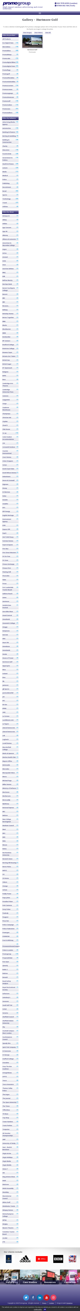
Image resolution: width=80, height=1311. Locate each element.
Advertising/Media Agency (9, 123)
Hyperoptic (6, 666)
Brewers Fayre (7, 352)
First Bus (5, 549)
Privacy (44, 1303)
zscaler (5, 1238)
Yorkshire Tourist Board (8, 1233)
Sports (5, 195)
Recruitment (7, 187)
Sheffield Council (8, 1017)
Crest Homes (7, 457)
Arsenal (5, 257)
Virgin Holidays (8, 1157)
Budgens (5, 372)
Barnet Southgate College (9, 289)
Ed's (4, 507)
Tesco (5, 1080)
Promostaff (6, 101)
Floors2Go (6, 576)
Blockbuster (7, 329)
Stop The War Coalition (7, 1068)
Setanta (5, 1013)
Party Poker (6, 909)
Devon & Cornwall (8, 480)
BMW (4, 333)
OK (45, 1309)
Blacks (5, 325)
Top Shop (6, 1118)
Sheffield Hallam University (8, 1022)
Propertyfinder (7, 958)
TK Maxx (5, 1114)
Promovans (6, 109)
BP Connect (6, 341)
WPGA (5, 1220)
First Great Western (9, 552)
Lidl (4, 735)
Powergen (6, 932)
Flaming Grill (7, 572)
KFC (4, 700)
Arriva (5, 253)
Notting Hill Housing (9, 863)
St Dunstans (7, 1051)
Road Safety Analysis (7, 982)
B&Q (4, 272)
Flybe (4, 580)
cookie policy (38, 1309)
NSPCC (5, 870)
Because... (6, 306)
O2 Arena (6, 878)
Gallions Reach (7, 594)
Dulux (4, 496)
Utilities (5, 206)
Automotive (7, 128)
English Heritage (8, 515)
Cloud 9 (5, 425)
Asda (4, 261)
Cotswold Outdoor (9, 447)
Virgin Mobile (7, 1165)
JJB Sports (6, 689)
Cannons (5, 396)
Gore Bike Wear (8, 611)
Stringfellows (7, 1073)
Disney (5, 488)
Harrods (5, 635)
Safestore (6, 993)
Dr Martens (6, 492)
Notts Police (7, 867)
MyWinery (6, 804)
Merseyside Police (9, 773)
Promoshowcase (8, 97)
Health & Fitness (8, 164)
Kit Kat (5, 704)
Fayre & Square (8, 545)
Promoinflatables (8, 78)
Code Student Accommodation (8, 438)
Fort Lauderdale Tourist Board (8, 588)
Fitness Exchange (8, 564)
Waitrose (6, 1184)
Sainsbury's (6, 997)
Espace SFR (6, 529)
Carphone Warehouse (6, 409)
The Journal (6, 1098)
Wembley (6, 1192)
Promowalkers (7, 113)
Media (5, 172)
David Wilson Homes (9, 473)
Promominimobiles (9, 82)
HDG (4, 638)
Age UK (5, 231)
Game (4, 597)
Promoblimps (7, 54)
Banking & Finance (9, 132)
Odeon (5, 882)
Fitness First (7, 568)
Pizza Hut (6, 921)
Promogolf (6, 74)
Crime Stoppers (8, 461)
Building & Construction (7, 141)
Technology (7, 199)
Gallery (10, 1282)
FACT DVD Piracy (8, 537)
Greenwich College (9, 623)
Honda (5, 654)
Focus (5, 583)
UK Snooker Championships (8, 1134)
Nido (4, 841)
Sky (4, 1027)
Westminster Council (7, 1197)
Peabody (5, 913)
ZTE (4, 1242)
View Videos (38, 32)
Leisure (5, 168)
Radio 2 (5, 969)
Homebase (6, 646)
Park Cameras (7, 905)
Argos (5, 249)
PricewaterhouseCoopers (11, 946)
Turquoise (6, 1129)
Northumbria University (7, 854)
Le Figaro (6, 724)
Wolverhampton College (8, 1215)
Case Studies (30, 1282)
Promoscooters (8, 85)
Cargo (5, 403)
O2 (3, 874)
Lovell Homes (7, 743)
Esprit (4, 533)
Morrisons (6, 792)
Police (5, 179)
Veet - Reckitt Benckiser (7, 1148)
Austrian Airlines (8, 269)
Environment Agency (7, 520)
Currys (5, 465)
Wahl (4, 1180)
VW (4, 1173)
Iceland (5, 673)
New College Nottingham (7, 820)
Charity (5, 146)
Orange (5, 886)
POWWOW (6, 936)
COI (4, 443)
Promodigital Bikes (9, 62)
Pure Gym (6, 962)
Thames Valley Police (7, 1089)
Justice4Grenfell (8, 693)
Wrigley (5, 1224)
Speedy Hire (6, 1043)
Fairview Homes (8, 541)
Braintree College (8, 348)
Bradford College (8, 345)
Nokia (5, 849)
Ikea (4, 677)
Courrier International (7, 452)
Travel (5, 203)
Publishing (6, 183)
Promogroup (7, 954)
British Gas (6, 360)
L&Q (4, 712)
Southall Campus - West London (9, 1032)
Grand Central (7, 615)
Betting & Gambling (9, 136)
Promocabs (6, 58)
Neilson (5, 815)
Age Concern (7, 227)
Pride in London (8, 950)
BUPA (4, 376)
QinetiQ (5, 965)
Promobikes (7, 51)
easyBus (5, 504)
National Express (8, 807)
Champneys (6, 414)
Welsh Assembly (8, 1188)
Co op (4, 433)
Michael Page (7, 780)
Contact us (70, 1282)
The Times (6, 1106)
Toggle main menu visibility (40, 14)
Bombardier (6, 337)
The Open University (9, 1102)
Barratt (5, 294)
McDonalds (6, 765)
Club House (6, 429)
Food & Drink (7, 154)
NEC (4, 811)
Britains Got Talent (9, 356)
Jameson (5, 685)
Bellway (5, 310)
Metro (5, 776)
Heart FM (6, 642)
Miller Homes (7, 784)
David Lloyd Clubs (8, 469)
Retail (4, 191)
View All (48, 32)
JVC (4, 697)
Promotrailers (7, 105)
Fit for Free (6, 556)
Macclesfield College (7, 748)
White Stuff (6, 1202)
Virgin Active (7, 1153)
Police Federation (8, 929)
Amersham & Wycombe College (9, 244)
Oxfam (5, 890)
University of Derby (9, 1143)
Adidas (5, 223)
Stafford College (8, 1059)
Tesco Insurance (8, 1084)
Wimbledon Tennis (9, 1206)
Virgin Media (7, 1161)
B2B (4, 276)
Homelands (6, 650)
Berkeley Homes (8, 313)
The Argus (6, 1094)
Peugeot (5, 917)
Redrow (5, 973)
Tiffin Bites (6, 1110)
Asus (4, 265)
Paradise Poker (8, 901)
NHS (4, 837)
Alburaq (5, 235)
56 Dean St (6, 216)
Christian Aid (7, 417)
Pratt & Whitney (8, 940)
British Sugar (7, 364)
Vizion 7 (5, 1169)
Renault (5, 977)
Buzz (4, 379)
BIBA (4, 321)
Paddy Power (7, 894)
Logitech (6, 739)
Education (6, 150)
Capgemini (6, 400)
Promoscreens (7, 89)
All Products (7, 39)
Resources (50, 1282)
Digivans (5, 484)
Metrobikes (6, 47)
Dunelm (5, 500)
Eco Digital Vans (8, 43)
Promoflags (6, 70)
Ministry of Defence (9, 788)
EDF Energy (6, 511)
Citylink (5, 421)
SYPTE (5, 1076)
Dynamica (69, 1303)
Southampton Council (7, 1038)
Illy (3, 681)
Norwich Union (7, 859)
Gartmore (6, 601)
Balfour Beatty (7, 280)
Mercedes (6, 769)
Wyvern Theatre (8, 1228)
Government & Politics (7, 159)
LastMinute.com (8, 720)
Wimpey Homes (8, 1210)
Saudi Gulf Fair (7, 1005)
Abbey (5, 220)
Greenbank (6, 619)
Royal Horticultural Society (9, 988)
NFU (4, 833)
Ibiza (4, 669)
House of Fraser (8, 658)
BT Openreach (7, 368)
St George (6, 1055)
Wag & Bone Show (9, 1177)
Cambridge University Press (8, 391)
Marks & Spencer (8, 753)
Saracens (6, 1001)
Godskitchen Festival (7, 606)
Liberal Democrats (9, 728)
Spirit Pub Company (9, 1047)
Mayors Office (7, 761)
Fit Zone (5, 560)
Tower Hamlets (8, 1122)
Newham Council (8, 825)
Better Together (8, 317)
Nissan (5, 845)
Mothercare (6, 796)
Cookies (51, 1303)
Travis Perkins (7, 1125)
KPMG (4, 708)
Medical (5, 175)
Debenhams (6, 476)
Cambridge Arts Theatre (8, 385)
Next (4, 829)
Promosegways (8, 93)
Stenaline (6, 1062)
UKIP (4, 1139)
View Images (27, 32)
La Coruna (6, 716)
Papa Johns (6, 898)
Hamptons (6, 631)
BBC (4, 298)
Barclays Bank (7, 284)
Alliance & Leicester (9, 239)
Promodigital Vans (9, 66)
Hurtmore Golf (7, 662)
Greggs (5, 627)
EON (4, 525)
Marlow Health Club (9, 757)
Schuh (5, 1009)
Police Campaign (8, 925)
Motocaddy (6, 800)
